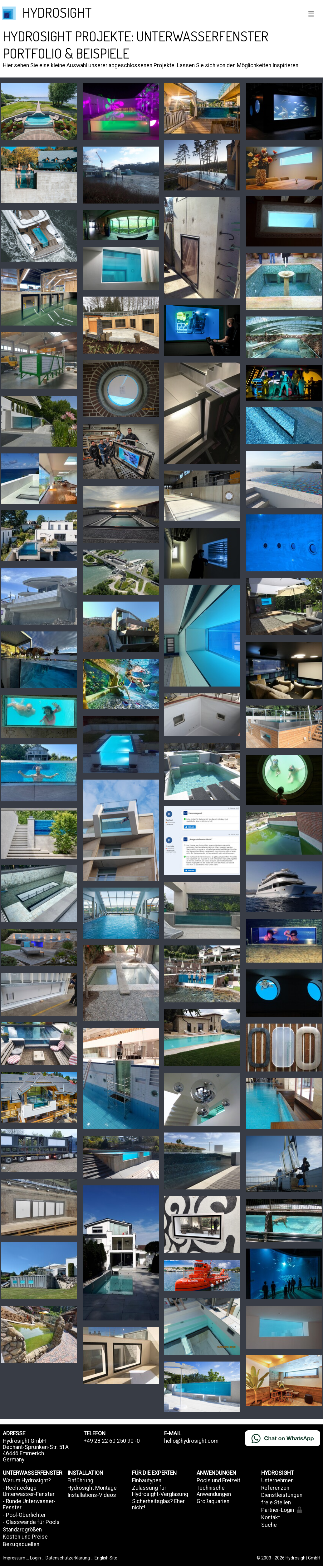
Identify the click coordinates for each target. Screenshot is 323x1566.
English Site (106, 1557)
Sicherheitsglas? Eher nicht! (158, 1504)
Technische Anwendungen (214, 1491)
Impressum (14, 1557)
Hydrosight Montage (92, 1488)
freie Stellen (276, 1502)
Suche (269, 1525)
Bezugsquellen (21, 1544)
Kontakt (270, 1517)
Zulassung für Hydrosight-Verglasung (160, 1491)
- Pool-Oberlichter (24, 1515)
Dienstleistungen (281, 1495)
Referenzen (275, 1488)
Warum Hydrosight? (27, 1480)
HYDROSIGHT (57, 12)
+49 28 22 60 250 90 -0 (112, 1441)
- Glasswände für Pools (31, 1522)
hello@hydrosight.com (191, 1441)
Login (36, 1557)
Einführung (80, 1480)
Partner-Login (281, 1510)
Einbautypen (146, 1480)
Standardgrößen (22, 1529)
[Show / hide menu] (311, 14)
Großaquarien (213, 1501)
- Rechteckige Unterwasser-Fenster (29, 1491)
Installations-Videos (91, 1495)
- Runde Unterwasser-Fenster (29, 1504)
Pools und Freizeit (218, 1480)
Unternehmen (277, 1480)
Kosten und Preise (25, 1537)
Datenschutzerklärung (68, 1557)
